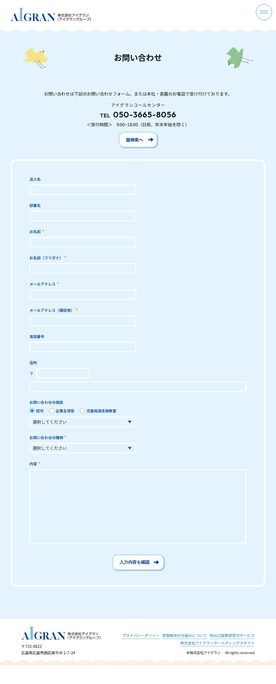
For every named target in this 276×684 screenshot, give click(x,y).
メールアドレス (42, 285)
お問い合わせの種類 (46, 438)
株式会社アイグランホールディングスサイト (217, 642)
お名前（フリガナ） (46, 258)
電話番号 (36, 337)
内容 (33, 464)
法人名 (35, 180)
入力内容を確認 (135, 562)
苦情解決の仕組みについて (184, 635)
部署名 (35, 206)
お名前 (35, 232)
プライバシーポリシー (141, 635)
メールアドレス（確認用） (51, 311)
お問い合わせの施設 (46, 403)
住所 (33, 363)
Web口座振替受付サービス (232, 635)
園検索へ (134, 139)
